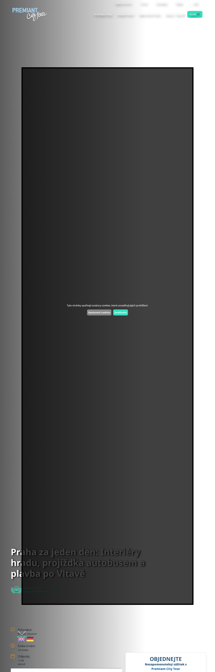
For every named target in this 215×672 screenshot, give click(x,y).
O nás (144, 3)
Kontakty (161, 3)
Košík (194, 14)
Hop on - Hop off (175, 14)
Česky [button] (179, 3)
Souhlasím (120, 312)
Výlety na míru (123, 3)
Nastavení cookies (99, 312)
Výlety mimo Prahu (149, 14)
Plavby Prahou (125, 14)
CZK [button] (196, 3)
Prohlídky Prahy (103, 14)
